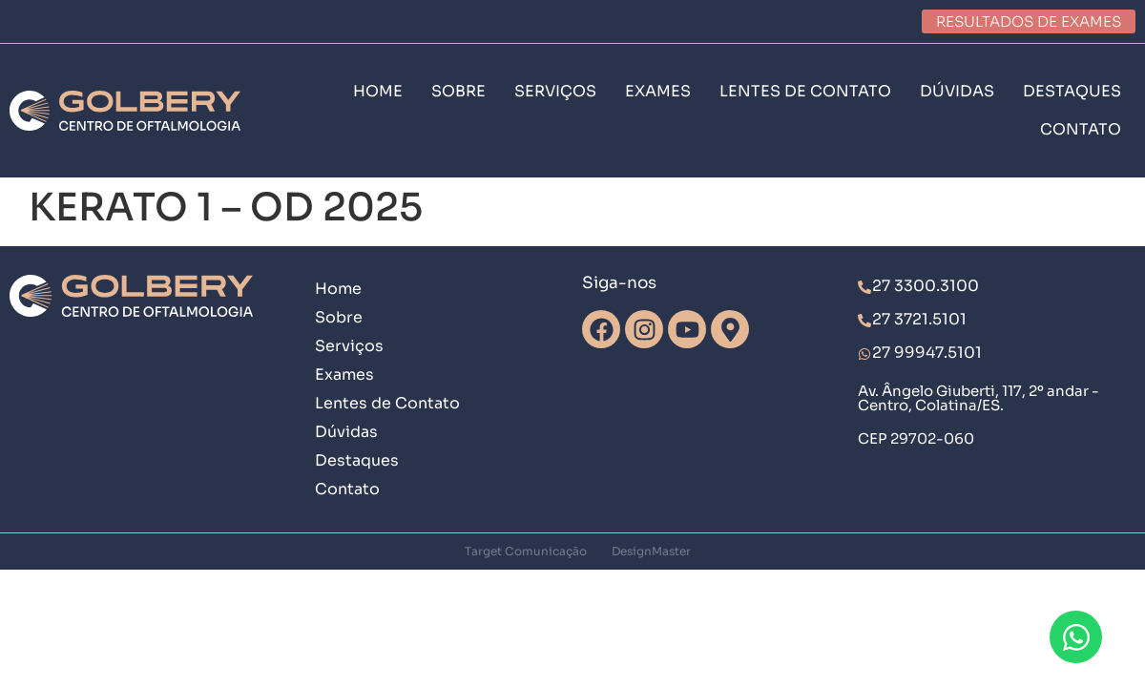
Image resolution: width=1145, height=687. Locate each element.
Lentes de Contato (387, 403)
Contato (347, 489)
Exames (344, 374)
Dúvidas (346, 432)
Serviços (349, 346)
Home (338, 289)
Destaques (357, 460)
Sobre (339, 317)
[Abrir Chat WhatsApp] (1076, 637)
